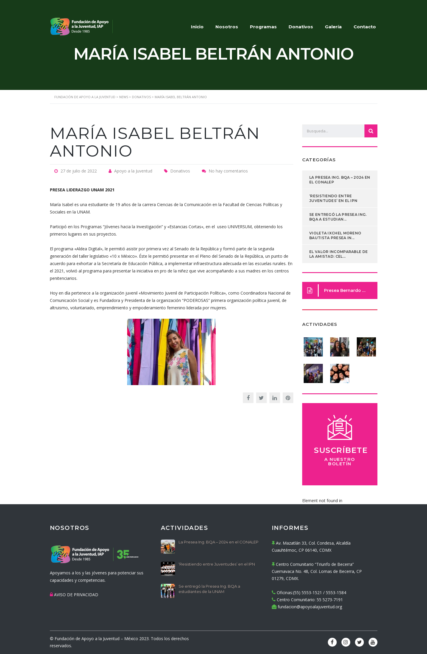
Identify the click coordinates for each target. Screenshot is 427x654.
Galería (333, 26)
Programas (263, 26)
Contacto (365, 26)
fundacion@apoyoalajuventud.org (310, 606)
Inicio (197, 26)
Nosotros (226, 26)
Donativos (301, 26)
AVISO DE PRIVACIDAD (76, 594)
